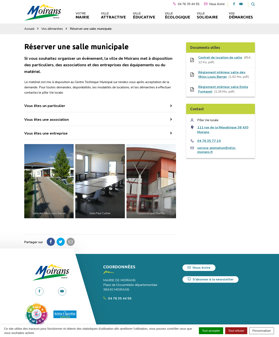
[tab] (100, 106)
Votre (82, 15)
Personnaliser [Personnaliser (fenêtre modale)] (261, 330)
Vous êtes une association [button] (46, 119)
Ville (113, 15)
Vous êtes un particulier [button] (44, 105)
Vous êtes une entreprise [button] (46, 133)
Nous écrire (199, 267)
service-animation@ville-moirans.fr (216, 150)
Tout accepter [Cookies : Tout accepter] (211, 330)
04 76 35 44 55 (117, 298)
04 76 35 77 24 (209, 141)
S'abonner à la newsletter (210, 279)
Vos (241, 15)
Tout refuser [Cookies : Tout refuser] (236, 330)
